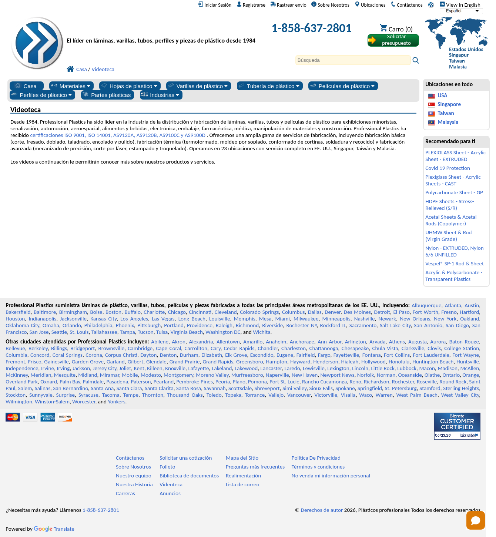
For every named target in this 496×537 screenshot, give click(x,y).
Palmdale (93, 381)
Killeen (154, 368)
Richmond (247, 325)
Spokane (345, 388)
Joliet (125, 368)
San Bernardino (70, 388)
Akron (178, 341)
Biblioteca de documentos (189, 475)
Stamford (429, 388)
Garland (116, 361)
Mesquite (65, 375)
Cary (216, 348)
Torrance (255, 395)
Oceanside (410, 375)
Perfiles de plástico (41, 94)
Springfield (370, 388)
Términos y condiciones (318, 466)
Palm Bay (70, 381)
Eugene (285, 355)
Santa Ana (102, 388)
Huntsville (467, 361)
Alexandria (201, 341)
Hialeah (350, 361)
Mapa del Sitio (242, 457)
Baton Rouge (464, 341)
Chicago (177, 312)
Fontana (371, 355)
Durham (189, 355)
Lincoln (360, 368)
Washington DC (222, 332)
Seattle (59, 332)
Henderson (325, 361)
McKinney (17, 375)
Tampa (127, 332)
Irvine (47, 368)
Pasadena (117, 381)
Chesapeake (355, 348)
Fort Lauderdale (431, 355)
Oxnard (48, 381)
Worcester (83, 401)
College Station (461, 348)
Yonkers (116, 401)
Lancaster (271, 368)
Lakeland (222, 368)
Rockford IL (333, 325)
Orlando (72, 325)
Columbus (293, 312)
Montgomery (178, 375)
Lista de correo (242, 484)
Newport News (338, 375)
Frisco (34, 361)
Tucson (146, 332)
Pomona (257, 381)
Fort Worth (425, 312)
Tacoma (111, 395)
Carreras (125, 493)
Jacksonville (73, 318)
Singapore (449, 104)
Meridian (40, 375)
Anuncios (170, 493)
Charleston (293, 348)
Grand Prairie (185, 361)
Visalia (348, 395)
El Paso (401, 312)
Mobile (130, 375)
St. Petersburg (400, 388)
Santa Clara (129, 388)
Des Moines (357, 312)
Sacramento (362, 325)
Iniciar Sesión (214, 4)
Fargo (324, 355)
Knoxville (175, 368)
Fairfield (305, 355)
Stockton (16, 395)
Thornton (152, 395)
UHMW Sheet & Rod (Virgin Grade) (448, 235)
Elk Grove (236, 355)
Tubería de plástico (268, 86)
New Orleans (415, 318)
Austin (472, 305)
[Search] (353, 60)
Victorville (325, 395)
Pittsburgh (149, 325)
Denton (168, 355)
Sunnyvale (41, 395)
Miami (282, 318)
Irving (63, 368)
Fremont (15, 361)
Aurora (438, 341)
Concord (39, 355)
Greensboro (249, 361)
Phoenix (125, 325)
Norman (386, 375)
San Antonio (428, 325)
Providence (199, 325)
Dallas (315, 312)
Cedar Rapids (239, 348)
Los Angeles (134, 318)
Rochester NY (301, 325)
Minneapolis (336, 318)
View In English (460, 4)
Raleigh (224, 325)
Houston (15, 318)
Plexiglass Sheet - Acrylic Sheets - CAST (452, 180)
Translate (54, 529)
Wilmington (19, 401)
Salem (25, 388)
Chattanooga (323, 348)
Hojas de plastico (128, 86)
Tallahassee (104, 332)
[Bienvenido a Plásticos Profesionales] (161, 30)
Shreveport (267, 388)
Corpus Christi (121, 355)
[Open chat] (475, 520)
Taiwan (446, 113)
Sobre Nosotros (330, 4)
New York (445, 318)
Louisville (219, 318)
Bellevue (15, 348)
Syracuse (88, 395)
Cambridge (140, 348)
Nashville (364, 318)
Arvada (377, 341)
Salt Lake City (395, 325)
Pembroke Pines (194, 381)
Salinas (42, 388)
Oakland (469, 318)
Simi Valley (294, 388)
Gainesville (56, 361)
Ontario (451, 375)
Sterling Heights (461, 388)
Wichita (261, 332)
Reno (355, 381)
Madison (448, 368)
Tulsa (162, 332)
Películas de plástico (342, 86)
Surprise (65, 395)
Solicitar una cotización (186, 457)
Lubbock (406, 368)
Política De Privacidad (316, 457)
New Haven (305, 375)
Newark (387, 318)
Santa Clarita (159, 388)
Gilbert (135, 361)
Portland (174, 325)
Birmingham (73, 312)
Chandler (268, 348)
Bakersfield (18, 312)
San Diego (457, 325)
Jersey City (105, 368)
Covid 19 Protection (447, 168)
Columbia (16, 355)
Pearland (164, 381)
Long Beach (191, 318)
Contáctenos (406, 4)
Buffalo (132, 312)
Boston (113, 312)
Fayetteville (346, 355)
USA (442, 95)
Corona (94, 355)
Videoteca (171, 484)
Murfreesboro (247, 375)
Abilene (159, 341)
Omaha (51, 325)
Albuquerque (426, 305)
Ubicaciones (370, 4)
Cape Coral (168, 348)
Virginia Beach (186, 332)
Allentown (228, 341)
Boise (96, 312)
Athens (397, 341)
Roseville (427, 381)
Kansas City (103, 318)
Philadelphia (98, 325)
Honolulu (399, 361)
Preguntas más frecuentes (255, 466)
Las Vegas (163, 318)
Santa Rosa (188, 388)
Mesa (265, 318)
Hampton (276, 361)
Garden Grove (88, 361)
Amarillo (252, 341)
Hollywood (373, 361)
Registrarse (251, 4)
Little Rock (382, 368)
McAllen (469, 368)
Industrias (159, 94)
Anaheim (276, 341)
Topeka (233, 395)
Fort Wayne (465, 355)
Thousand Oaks (185, 395)
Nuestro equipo (133, 475)
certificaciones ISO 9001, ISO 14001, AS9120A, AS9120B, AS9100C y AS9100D (117, 135)
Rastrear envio (288, 4)
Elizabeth (211, 355)
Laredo (292, 368)
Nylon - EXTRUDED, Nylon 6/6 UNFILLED (454, 251)
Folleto (167, 466)
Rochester (403, 381)
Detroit (382, 312)
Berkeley (38, 348)
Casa (25, 86)
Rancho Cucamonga (324, 381)
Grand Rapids (217, 361)
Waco (365, 395)
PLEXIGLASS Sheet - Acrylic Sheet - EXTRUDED (455, 155)
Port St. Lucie (284, 381)
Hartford (469, 312)
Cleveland (226, 312)
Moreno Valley (212, 375)
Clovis (434, 348)
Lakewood (246, 368)
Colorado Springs (259, 312)
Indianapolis (42, 318)
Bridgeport (82, 348)
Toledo (214, 395)
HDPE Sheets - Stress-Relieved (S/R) (449, 204)
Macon (427, 368)
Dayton (148, 355)
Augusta (417, 341)
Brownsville (111, 348)
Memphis (244, 318)
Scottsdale (240, 388)
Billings (59, 348)
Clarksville (413, 348)
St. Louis (79, 332)
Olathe (432, 375)
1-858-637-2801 (311, 28)
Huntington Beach (432, 361)
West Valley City (460, 395)
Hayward (300, 361)
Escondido (262, 355)
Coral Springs (68, 355)
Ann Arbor (329, 341)
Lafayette (198, 368)
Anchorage (302, 341)
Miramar (109, 375)
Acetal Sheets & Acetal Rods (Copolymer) (450, 220)
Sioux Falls (321, 388)
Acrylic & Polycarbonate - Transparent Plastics (453, 275)
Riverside (272, 325)
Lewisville (314, 368)
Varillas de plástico (197, 86)
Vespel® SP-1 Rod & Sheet (454, 263)
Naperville (277, 375)
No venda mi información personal (331, 475)
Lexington (338, 368)
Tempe (130, 395)
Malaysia (448, 122)
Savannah (215, 388)
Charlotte (154, 312)
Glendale (156, 361)
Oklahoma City (22, 325)
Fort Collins (397, 355)
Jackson (81, 368)
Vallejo (276, 395)
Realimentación (243, 475)
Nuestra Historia (134, 484)
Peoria (222, 381)
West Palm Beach (417, 395)
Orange (470, 375)
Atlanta (453, 305)
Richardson (376, 381)
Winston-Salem (52, 401)
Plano (239, 381)
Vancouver (299, 395)
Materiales (70, 86)
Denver (333, 312)
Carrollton (195, 348)
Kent (139, 368)
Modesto (151, 375)
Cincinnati (200, 312)
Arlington (355, 341)
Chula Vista (385, 348)
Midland (87, 375)
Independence (22, 368)
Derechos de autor (322, 510)
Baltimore (45, 312)
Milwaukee (306, 318)
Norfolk (365, 375)
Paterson (141, 381)
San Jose (39, 332)
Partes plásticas (106, 94)
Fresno (448, 312)
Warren (384, 395)
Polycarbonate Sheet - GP (454, 192)
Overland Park (22, 381)
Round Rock (453, 381)
